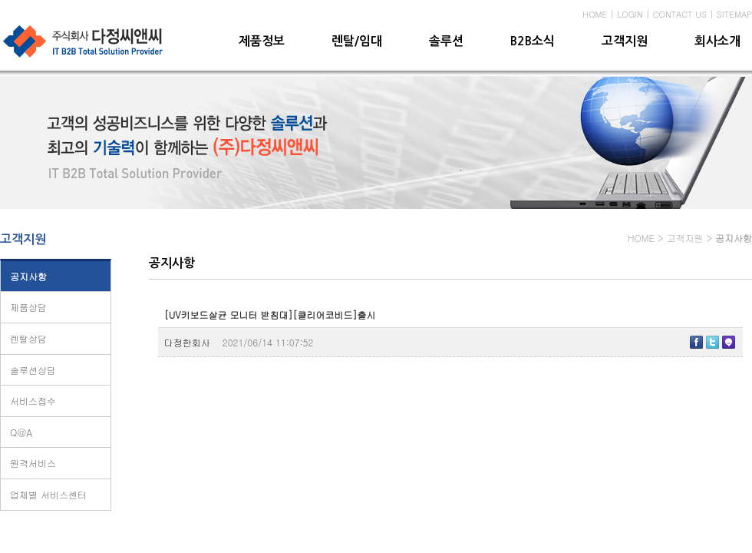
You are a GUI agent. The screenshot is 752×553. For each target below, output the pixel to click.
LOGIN (630, 14)
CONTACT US (680, 14)
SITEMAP (734, 14)
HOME (594, 14)
